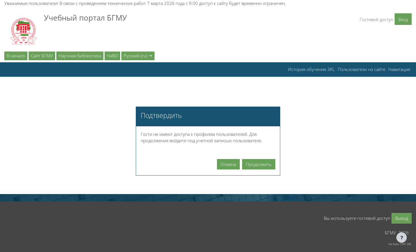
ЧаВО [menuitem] (112, 56)
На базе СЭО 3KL (400, 244)
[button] (138, 56)
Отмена (228, 164)
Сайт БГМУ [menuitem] (42, 56)
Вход (403, 19)
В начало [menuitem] (16, 56)
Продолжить (259, 164)
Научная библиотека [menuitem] (80, 56)
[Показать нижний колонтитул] (401, 237)
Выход (401, 218)
